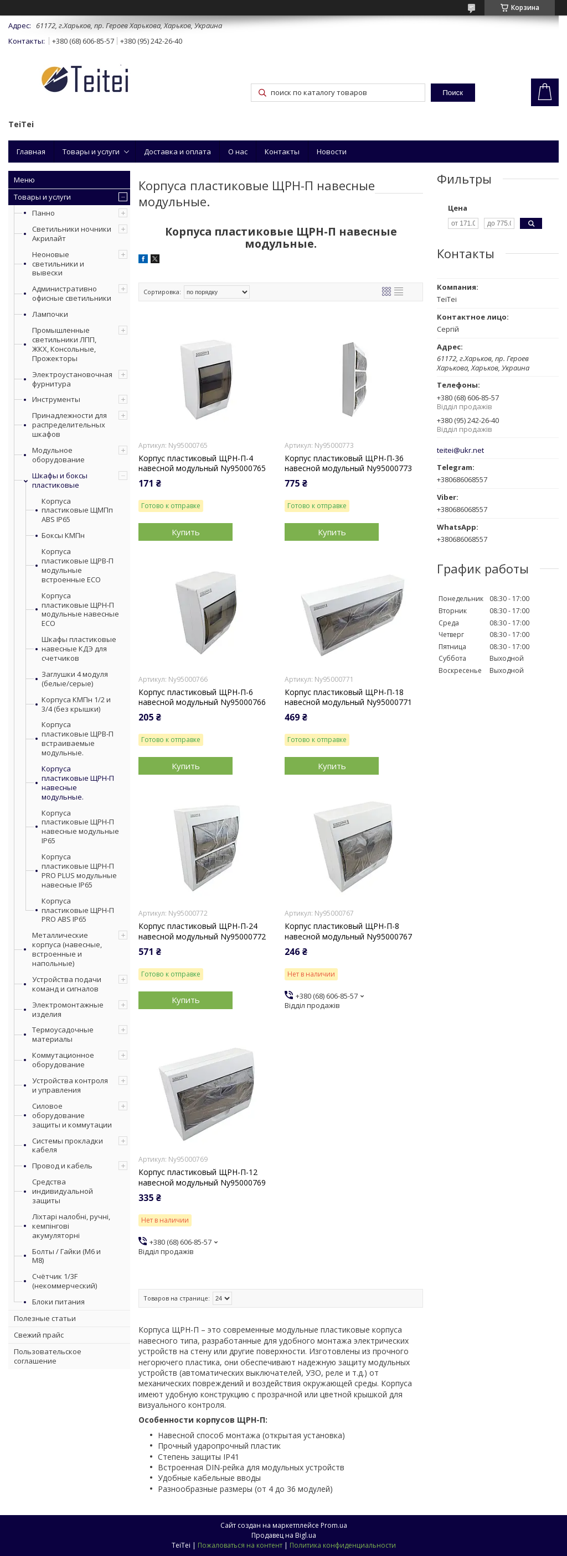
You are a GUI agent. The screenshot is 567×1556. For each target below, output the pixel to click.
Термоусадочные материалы (63, 1034)
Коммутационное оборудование (63, 1059)
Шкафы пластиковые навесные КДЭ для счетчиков (79, 649)
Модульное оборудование (58, 454)
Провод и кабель (62, 1166)
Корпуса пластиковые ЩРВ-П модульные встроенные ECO (78, 565)
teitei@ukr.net (460, 450)
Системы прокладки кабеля (67, 1145)
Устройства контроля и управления (70, 1085)
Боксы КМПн (63, 535)
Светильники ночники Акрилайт (71, 233)
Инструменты (56, 399)
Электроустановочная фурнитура (72, 379)
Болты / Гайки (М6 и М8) (66, 1256)
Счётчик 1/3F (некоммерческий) (64, 1281)
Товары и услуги (91, 151)
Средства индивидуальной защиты (62, 1191)
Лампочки (50, 314)
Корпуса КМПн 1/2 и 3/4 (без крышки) (76, 704)
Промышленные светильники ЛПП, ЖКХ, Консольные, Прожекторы (64, 344)
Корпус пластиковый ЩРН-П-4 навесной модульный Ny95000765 (202, 463)
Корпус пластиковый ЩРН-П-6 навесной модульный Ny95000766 (202, 697)
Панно (43, 213)
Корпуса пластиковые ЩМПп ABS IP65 (77, 511)
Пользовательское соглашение (47, 1356)
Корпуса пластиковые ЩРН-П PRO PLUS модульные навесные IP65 (79, 871)
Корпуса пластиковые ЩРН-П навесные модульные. (78, 783)
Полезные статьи (45, 1318)
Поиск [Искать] (452, 92)
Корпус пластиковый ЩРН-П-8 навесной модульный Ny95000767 (348, 931)
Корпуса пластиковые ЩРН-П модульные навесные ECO (80, 610)
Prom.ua (334, 1525)
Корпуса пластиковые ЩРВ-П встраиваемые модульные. (78, 739)
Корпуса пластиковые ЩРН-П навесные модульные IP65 (80, 827)
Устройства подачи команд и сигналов (66, 984)
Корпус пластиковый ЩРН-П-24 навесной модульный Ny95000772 (202, 931)
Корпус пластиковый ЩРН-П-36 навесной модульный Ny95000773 (348, 463)
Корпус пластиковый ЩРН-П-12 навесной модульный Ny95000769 (202, 1177)
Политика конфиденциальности (343, 1545)
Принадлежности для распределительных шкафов (69, 424)
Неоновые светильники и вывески (58, 263)
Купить (186, 531)
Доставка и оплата (177, 151)
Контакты (282, 151)
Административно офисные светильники (71, 293)
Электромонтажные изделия (68, 1009)
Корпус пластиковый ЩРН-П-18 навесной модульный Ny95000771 (348, 697)
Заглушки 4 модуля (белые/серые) (75, 679)
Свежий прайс (39, 1335)
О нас (238, 151)
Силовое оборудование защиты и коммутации (72, 1115)
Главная (31, 151)
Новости (332, 151)
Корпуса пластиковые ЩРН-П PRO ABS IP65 (78, 910)
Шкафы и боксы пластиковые (59, 480)
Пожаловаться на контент (240, 1545)
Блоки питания (58, 1302)
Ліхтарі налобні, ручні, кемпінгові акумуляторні (71, 1226)
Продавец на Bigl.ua (283, 1535)
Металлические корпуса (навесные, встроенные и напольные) (67, 949)
